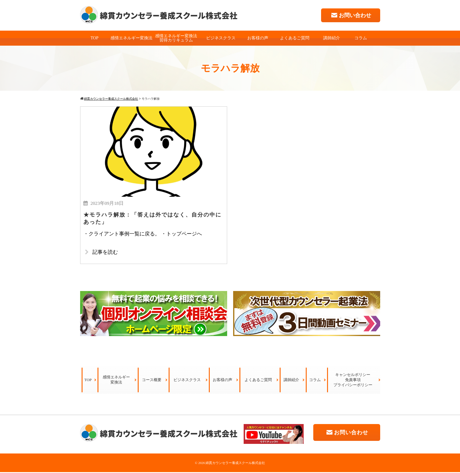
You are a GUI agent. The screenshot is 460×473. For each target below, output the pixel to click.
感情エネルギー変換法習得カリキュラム (176, 38)
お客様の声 (257, 38)
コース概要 (151, 380)
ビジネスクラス (221, 38)
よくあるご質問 (294, 38)
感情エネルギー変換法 (131, 38)
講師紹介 (331, 38)
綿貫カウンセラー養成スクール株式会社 (235, 463)
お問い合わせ (350, 15)
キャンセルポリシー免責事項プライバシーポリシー (352, 380)
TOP (94, 38)
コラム (360, 38)
